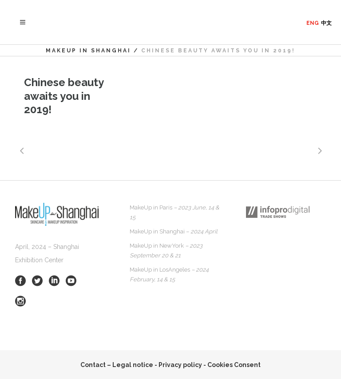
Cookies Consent (234, 364)
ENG (312, 23)
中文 (326, 23)
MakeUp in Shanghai (88, 50)
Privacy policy (180, 364)
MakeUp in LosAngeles (169, 274)
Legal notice (132, 364)
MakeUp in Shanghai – (174, 231)
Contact (93, 364)
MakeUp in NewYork (166, 250)
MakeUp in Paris (174, 212)
